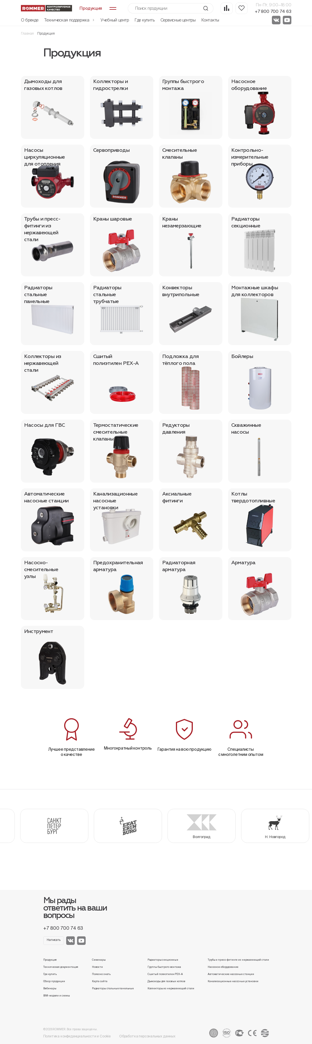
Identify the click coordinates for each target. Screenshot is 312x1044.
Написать (53, 939)
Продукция (50, 959)
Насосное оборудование (223, 967)
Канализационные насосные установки (233, 981)
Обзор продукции (54, 981)
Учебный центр (115, 19)
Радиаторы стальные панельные (113, 988)
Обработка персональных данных (147, 1036)
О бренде (29, 19)
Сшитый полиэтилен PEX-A (165, 974)
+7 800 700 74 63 (273, 11)
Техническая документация (61, 967)
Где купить (145, 19)
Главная (27, 33)
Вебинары (49, 988)
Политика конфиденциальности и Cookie (77, 1036)
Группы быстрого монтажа (164, 967)
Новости (97, 967)
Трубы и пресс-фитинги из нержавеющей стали (238, 959)
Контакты (210, 19)
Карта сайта (99, 981)
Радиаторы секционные (163, 959)
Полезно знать (101, 974)
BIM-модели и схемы (56, 995)
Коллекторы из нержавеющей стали (171, 988)
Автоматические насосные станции (231, 974)
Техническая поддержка (69, 19)
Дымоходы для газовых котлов (166, 981)
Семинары (99, 959)
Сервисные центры (178, 19)
